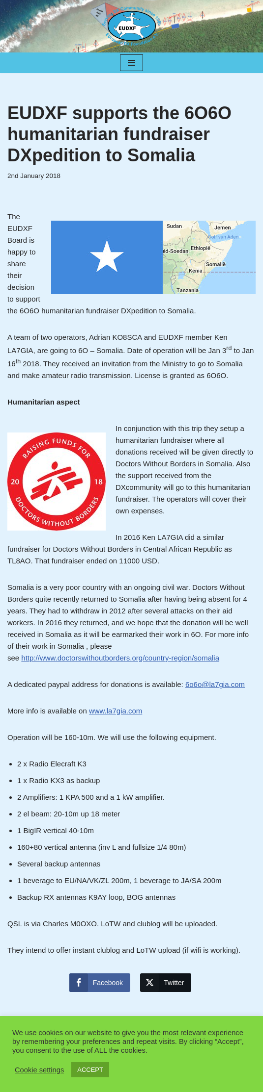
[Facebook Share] (99, 982)
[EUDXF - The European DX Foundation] (131, 26)
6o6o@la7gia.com (215, 684)
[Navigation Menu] (131, 62)
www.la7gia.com (115, 711)
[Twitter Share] (165, 982)
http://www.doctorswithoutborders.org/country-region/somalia (120, 658)
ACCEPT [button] (90, 1069)
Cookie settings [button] (39, 1070)
